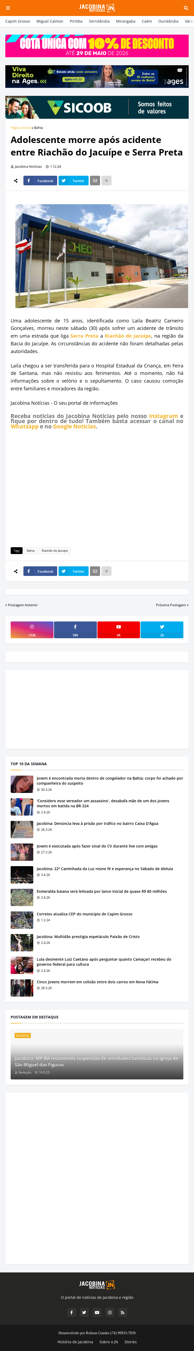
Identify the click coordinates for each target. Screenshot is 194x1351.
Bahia (38, 127)
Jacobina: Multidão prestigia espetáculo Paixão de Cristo (88, 936)
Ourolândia (168, 21)
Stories (131, 1341)
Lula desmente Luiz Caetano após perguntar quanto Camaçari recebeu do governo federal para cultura (104, 962)
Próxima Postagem (171, 605)
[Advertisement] (97, 487)
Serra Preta (84, 336)
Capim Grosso (17, 21)
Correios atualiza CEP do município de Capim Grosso (85, 913)
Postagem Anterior (23, 605)
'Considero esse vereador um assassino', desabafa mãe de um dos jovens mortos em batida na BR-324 (103, 803)
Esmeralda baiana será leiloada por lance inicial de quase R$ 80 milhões (102, 891)
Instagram (163, 416)
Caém (147, 21)
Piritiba (76, 21)
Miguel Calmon (49, 21)
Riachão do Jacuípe (128, 336)
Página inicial (21, 127)
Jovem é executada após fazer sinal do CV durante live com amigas (97, 846)
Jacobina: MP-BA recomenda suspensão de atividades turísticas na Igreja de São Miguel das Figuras (96, 1061)
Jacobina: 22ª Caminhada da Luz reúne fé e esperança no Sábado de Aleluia (105, 868)
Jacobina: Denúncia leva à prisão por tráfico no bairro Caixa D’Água (97, 823)
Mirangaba (125, 21)
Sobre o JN (109, 1341)
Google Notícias (74, 426)
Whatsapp (25, 426)
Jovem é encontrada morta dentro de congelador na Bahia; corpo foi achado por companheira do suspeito (110, 781)
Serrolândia (99, 21)
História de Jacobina (75, 1341)
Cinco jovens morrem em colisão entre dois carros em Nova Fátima (97, 981)
